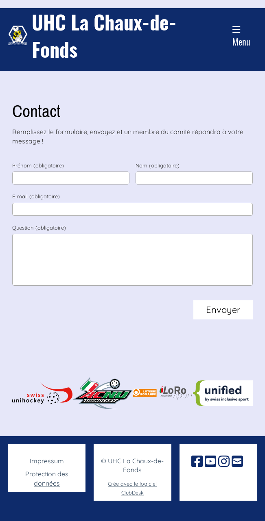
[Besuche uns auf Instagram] (224, 461)
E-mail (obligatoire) (36, 196)
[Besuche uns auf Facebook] (197, 461)
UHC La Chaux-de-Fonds (104, 35)
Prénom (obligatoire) (38, 165)
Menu (241, 36)
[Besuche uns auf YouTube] (210, 461)
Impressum (47, 461)
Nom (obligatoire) (158, 165)
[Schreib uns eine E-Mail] (237, 461)
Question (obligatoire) (39, 227)
